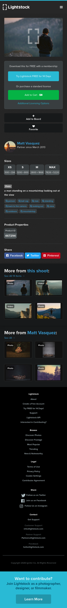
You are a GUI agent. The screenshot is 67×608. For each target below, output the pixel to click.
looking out (36, 206)
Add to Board (33, 118)
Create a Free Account (33, 403)
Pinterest (51, 255)
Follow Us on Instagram (36, 505)
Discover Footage (33, 439)
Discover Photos (33, 435)
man (35, 200)
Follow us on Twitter (36, 495)
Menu (61, 7)
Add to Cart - (34, 95)
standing (47, 200)
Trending (33, 449)
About (33, 399)
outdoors (11, 211)
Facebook (14, 255)
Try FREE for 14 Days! (33, 408)
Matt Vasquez (28, 143)
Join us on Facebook (36, 500)
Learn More (33, 599)
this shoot (37, 270)
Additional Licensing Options (33, 103)
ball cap (23, 200)
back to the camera (16, 206)
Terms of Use (33, 466)
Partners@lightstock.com (33, 537)
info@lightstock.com (33, 528)
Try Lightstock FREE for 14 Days (33, 76)
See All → (9, 338)
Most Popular (33, 444)
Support (33, 412)
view (50, 206)
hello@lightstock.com (33, 546)
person (10, 200)
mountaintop (28, 211)
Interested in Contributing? (34, 422)
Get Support (33, 519)
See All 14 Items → (14, 276)
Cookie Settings (33, 475)
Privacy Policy (33, 471)
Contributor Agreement (33, 480)
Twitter (32, 255)
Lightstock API (33, 417)
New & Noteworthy (33, 453)
